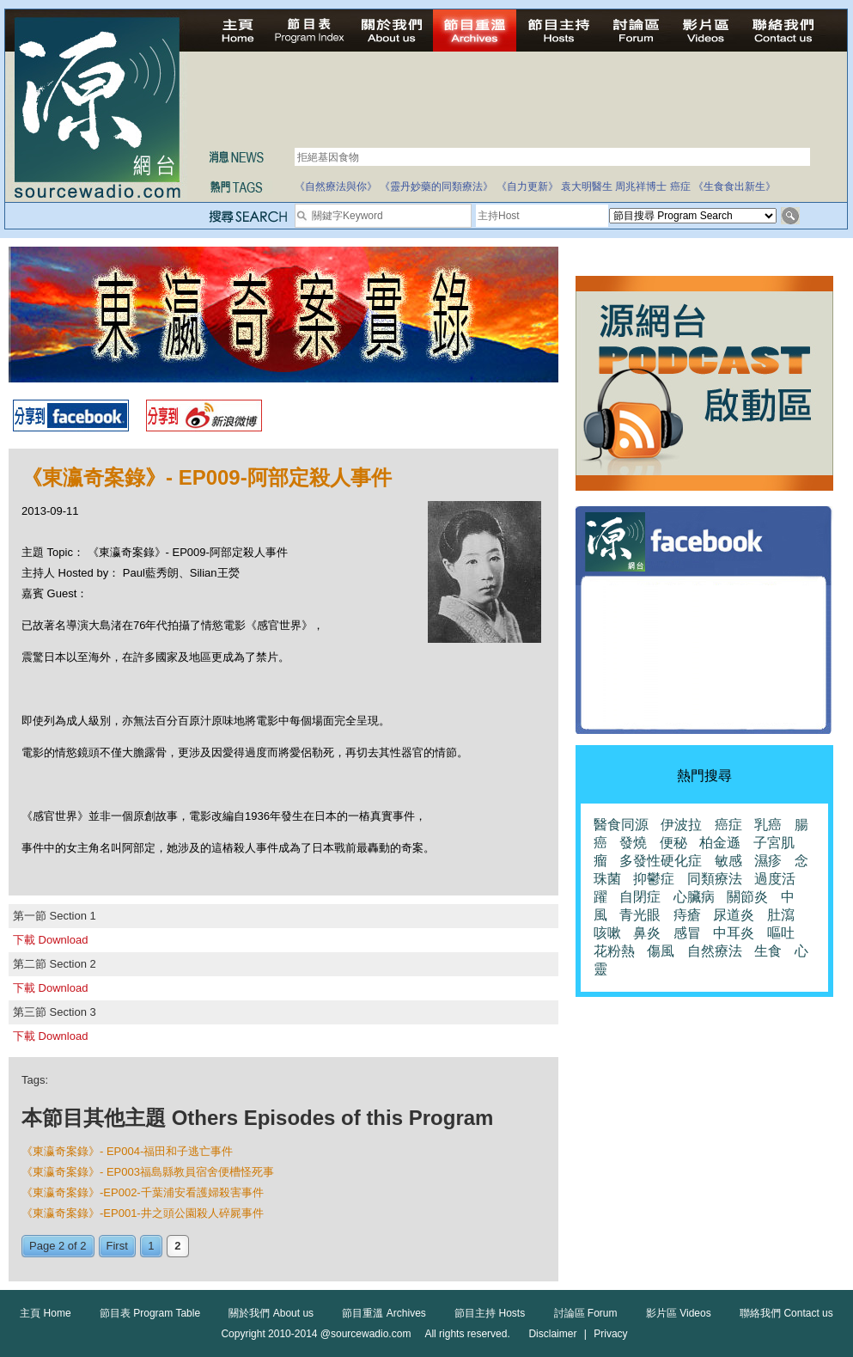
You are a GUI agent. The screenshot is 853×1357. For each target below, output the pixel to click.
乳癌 (768, 824)
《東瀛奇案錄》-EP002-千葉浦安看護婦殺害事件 (142, 1192)
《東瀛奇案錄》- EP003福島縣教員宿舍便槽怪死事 (147, 1171)
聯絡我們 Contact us (786, 1313)
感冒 (687, 933)
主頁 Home (45, 1313)
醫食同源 (621, 824)
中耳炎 (733, 933)
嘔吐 (781, 933)
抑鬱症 (653, 878)
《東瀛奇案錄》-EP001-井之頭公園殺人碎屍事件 (142, 1213)
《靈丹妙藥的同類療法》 (436, 186)
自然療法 (714, 951)
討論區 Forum (586, 1313)
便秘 (673, 842)
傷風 (660, 951)
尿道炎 (733, 915)
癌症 (680, 186)
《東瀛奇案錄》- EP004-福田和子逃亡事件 (127, 1151)
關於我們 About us (271, 1313)
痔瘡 (687, 915)
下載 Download (50, 939)
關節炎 (747, 896)
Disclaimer (552, 1334)
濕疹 (768, 860)
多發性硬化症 (660, 860)
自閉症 (640, 896)
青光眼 (640, 915)
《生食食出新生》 (734, 186)
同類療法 (714, 878)
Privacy (610, 1334)
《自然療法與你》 (336, 186)
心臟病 (694, 896)
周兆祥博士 (641, 186)
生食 (768, 951)
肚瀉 (781, 915)
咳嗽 (607, 933)
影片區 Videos (678, 1313)
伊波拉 (681, 824)
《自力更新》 (527, 186)
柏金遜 (719, 842)
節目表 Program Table (150, 1313)
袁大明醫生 (586, 186)
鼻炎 (647, 933)
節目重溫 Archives (383, 1313)
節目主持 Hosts (489, 1313)
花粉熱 (614, 951)
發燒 (633, 842)
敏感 (728, 860)
